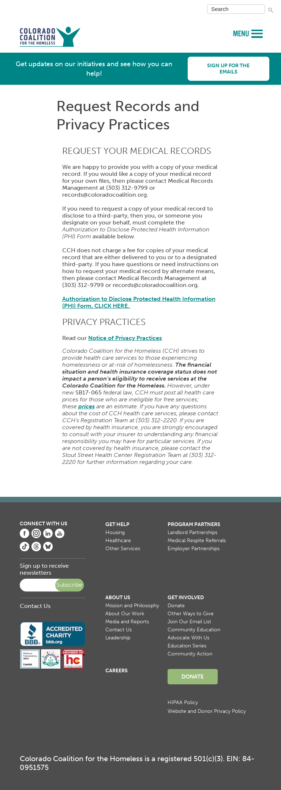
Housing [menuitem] (115, 532)
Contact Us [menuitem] (118, 630)
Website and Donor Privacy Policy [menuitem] (207, 711)
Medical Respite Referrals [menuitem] (197, 540)
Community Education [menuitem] (194, 630)
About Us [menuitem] (117, 597)
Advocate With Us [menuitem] (188, 638)
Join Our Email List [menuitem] (189, 622)
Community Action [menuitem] (190, 654)
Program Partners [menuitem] (194, 524)
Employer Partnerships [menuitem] (194, 548)
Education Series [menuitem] (187, 646)
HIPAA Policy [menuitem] (183, 702)
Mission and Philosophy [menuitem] (132, 605)
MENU (242, 33)
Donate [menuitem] (176, 605)
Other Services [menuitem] (122, 548)
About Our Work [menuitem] (124, 614)
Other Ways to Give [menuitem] (191, 614)
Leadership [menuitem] (117, 638)
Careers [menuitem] (116, 671)
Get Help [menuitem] (117, 524)
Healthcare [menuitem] (118, 540)
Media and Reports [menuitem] (127, 622)
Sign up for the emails (228, 69)
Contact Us (35, 605)
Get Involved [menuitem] (186, 597)
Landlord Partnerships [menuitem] (192, 532)
